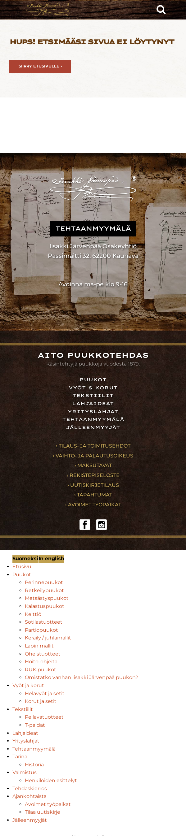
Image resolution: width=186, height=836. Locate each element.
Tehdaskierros (29, 788)
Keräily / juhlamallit (48, 638)
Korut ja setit (41, 701)
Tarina (19, 757)
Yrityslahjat (93, 411)
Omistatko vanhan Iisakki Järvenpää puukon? (81, 677)
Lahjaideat (93, 403)
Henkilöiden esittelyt (51, 780)
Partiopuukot (41, 630)
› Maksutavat (93, 465)
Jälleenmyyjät (93, 427)
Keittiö (33, 614)
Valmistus (24, 772)
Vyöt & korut (93, 388)
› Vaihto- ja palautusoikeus (93, 456)
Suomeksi (25, 558)
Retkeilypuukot (44, 590)
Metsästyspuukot (47, 598)
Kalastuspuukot (44, 606)
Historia (34, 765)
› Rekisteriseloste (93, 475)
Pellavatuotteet (44, 717)
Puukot (93, 380)
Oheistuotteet (43, 654)
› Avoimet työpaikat (93, 505)
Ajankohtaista (29, 796)
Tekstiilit (93, 395)
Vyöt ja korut (28, 685)
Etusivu (21, 567)
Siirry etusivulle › (40, 66)
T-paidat (35, 725)
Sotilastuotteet (43, 622)
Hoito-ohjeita (41, 662)
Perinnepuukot (44, 582)
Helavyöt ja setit (45, 693)
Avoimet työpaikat (48, 804)
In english (51, 558)
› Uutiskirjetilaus (93, 485)
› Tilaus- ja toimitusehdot (93, 446)
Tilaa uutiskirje (42, 812)
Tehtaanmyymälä (93, 419)
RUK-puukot (40, 670)
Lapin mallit (39, 646)
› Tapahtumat (93, 495)
